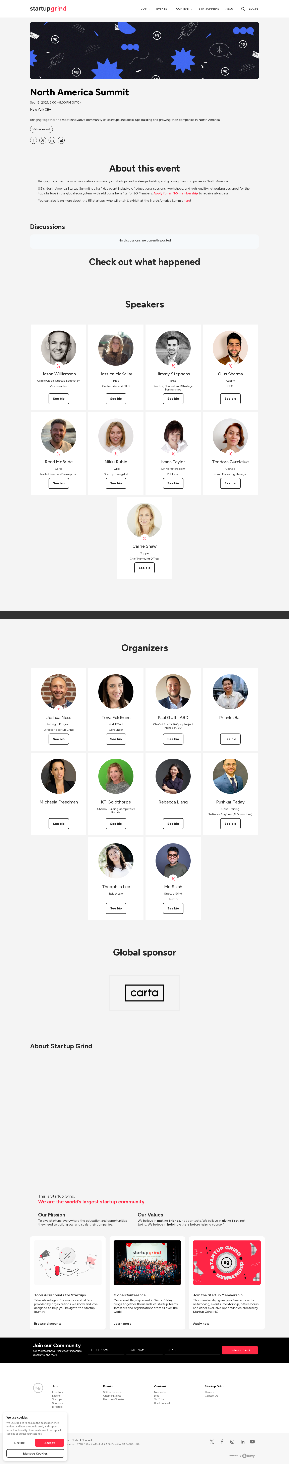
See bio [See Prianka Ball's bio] (230, 739)
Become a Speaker (113, 1399)
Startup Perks (209, 8)
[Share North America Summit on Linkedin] (52, 140)
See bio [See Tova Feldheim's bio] (116, 739)
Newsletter (160, 1392)
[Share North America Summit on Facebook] (33, 140)
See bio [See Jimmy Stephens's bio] (173, 399)
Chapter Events (112, 1395)
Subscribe (238, 1350)
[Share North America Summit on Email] (61, 140)
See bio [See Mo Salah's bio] (173, 908)
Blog (156, 1395)
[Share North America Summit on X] (43, 140)
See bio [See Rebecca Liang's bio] (173, 824)
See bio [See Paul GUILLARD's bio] (173, 739)
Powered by (242, 1456)
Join (144, 8)
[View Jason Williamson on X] (58, 366)
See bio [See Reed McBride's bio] (59, 483)
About (230, 8)
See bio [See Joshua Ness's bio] (59, 739)
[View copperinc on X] (144, 538)
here (187, 200)
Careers (209, 1392)
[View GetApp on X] (230, 453)
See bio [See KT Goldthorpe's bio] (116, 824)
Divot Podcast (162, 1403)
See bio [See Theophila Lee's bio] (116, 908)
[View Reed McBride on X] (58, 453)
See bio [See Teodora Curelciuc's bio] (230, 483)
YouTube (159, 1399)
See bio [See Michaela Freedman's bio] (59, 824)
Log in (253, 8)
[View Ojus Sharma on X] (230, 366)
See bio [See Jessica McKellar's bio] (116, 399)
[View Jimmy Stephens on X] (173, 366)
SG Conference (112, 1392)
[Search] (243, 8)
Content (183, 8)
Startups (57, 1399)
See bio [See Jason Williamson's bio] (59, 399)
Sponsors (57, 1403)
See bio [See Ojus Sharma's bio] (230, 399)
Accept (50, 1443)
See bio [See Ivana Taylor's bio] (173, 483)
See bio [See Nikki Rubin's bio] (116, 483)
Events (161, 8)
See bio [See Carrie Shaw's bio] (144, 568)
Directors (57, 1406)
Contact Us (211, 1395)
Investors (57, 1392)
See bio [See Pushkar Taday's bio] (230, 824)
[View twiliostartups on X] (115, 453)
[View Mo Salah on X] (173, 879)
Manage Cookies (35, 1453)
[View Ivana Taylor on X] (173, 453)
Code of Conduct (82, 1440)
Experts (56, 1395)
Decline (19, 1443)
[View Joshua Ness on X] (58, 709)
